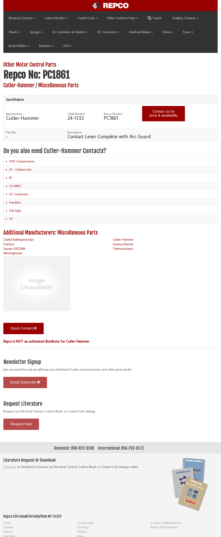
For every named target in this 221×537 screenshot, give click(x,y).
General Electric (123, 244)
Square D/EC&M (14, 248)
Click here (9, 467)
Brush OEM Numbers (164, 527)
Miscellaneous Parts (58, 85)
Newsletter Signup (22, 362)
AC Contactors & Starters (70, 32)
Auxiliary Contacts (185, 18)
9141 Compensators (22, 161)
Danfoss (8, 244)
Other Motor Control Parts (29, 65)
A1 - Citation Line (20, 170)
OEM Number (76, 114)
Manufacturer (14, 114)
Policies (8, 531)
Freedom (15, 202)
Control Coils (87, 18)
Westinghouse (12, 253)
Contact (8, 527)
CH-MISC (15, 186)
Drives (168, 32)
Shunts (14, 32)
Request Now (21, 424)
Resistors (46, 45)
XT (11, 219)
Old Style (15, 211)
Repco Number (113, 114)
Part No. (11, 132)
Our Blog (83, 527)
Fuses (188, 32)
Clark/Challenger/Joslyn (18, 239)
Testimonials (85, 523)
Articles (82, 531)
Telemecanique (123, 248)
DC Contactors (108, 32)
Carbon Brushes (56, 18)
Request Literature (22, 404)
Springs (36, 32)
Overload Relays (141, 32)
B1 (10, 178)
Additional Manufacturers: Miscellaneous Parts (50, 233)
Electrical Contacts (22, 18)
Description (75, 132)
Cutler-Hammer (19, 85)
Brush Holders (19, 45)
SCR (67, 45)
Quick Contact (23, 328)
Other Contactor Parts (122, 18)
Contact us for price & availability (163, 113)
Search (155, 18)
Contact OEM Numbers (166, 523)
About (7, 523)
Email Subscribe (25, 382)
